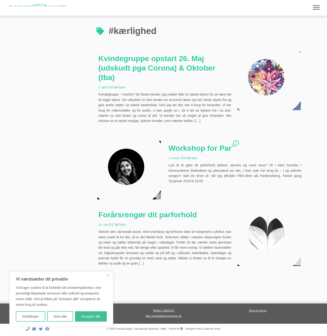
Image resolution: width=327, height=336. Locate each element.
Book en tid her (258, 310)
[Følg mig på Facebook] (49, 329)
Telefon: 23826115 (163, 310)
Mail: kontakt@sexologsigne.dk (164, 316)
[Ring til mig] (29, 329)
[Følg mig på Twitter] (42, 329)
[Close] (108, 275)
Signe (121, 100)
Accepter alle (90, 316)
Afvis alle (60, 316)
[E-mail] (35, 329)
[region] (61, 299)
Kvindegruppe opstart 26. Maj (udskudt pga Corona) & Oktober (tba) (156, 81)
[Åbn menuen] (316, 7)
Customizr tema (211, 328)
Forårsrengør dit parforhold (147, 227)
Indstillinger (30, 316)
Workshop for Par (200, 161)
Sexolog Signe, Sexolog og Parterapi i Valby (141, 328)
